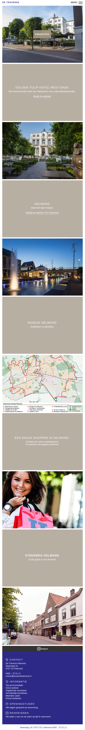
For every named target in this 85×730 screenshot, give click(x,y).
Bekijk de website (42, 96)
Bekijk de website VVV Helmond (42, 212)
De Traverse (10, 2)
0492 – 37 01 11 (13, 673)
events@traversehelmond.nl (18, 676)
